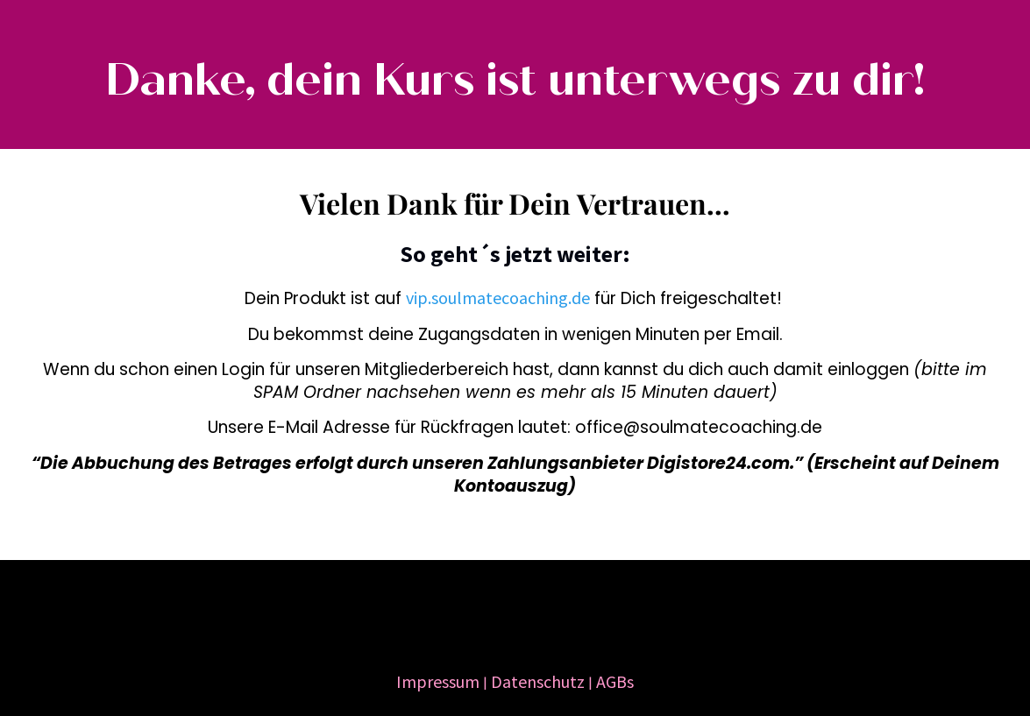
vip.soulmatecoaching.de (498, 297)
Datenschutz (538, 681)
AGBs (615, 681)
